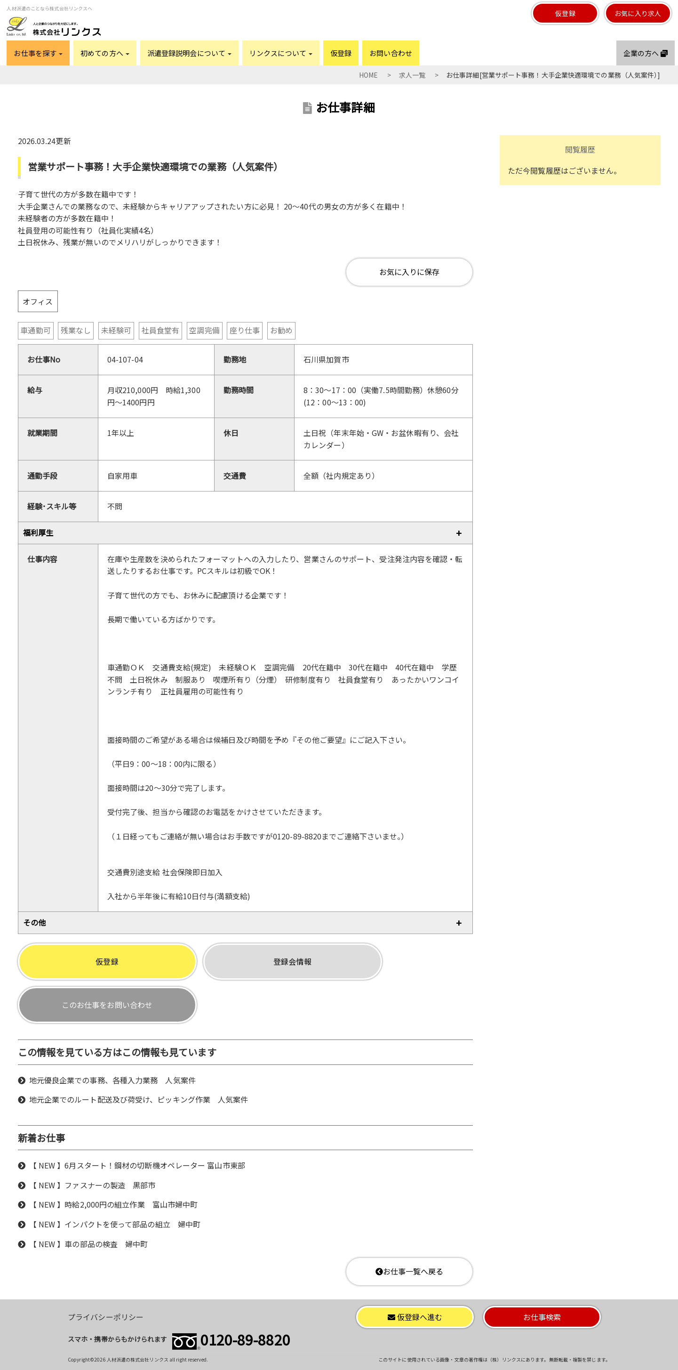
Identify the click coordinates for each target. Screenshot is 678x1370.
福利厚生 (38, 532)
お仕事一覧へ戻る (409, 1271)
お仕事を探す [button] (38, 53)
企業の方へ (645, 53)
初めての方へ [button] (104, 53)
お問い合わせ (390, 53)
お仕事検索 (542, 1316)
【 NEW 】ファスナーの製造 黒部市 (92, 1185)
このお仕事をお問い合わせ (107, 1004)
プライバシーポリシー (106, 1316)
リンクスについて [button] (280, 53)
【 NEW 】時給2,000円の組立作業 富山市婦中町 (113, 1204)
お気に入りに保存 (409, 271)
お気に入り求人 (637, 13)
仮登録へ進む (415, 1316)
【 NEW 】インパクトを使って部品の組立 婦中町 (115, 1224)
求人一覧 (412, 75)
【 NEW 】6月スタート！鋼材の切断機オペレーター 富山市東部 (137, 1165)
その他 (34, 922)
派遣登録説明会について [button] (189, 53)
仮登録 (565, 13)
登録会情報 (292, 961)
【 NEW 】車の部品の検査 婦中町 (88, 1243)
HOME (368, 75)
